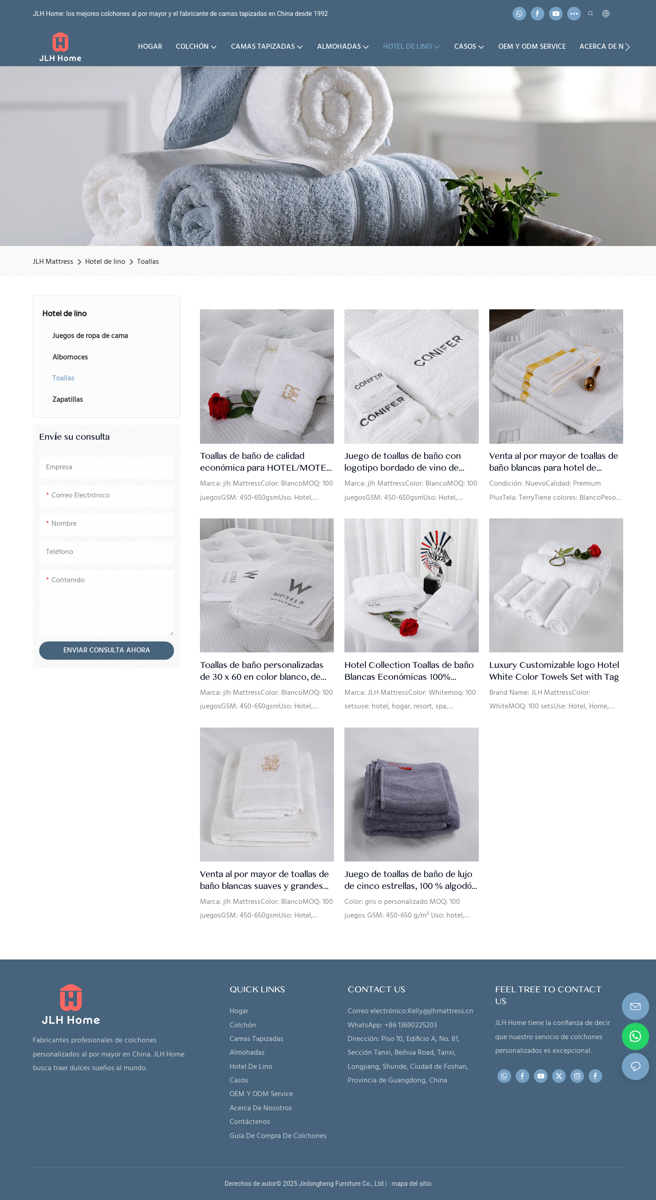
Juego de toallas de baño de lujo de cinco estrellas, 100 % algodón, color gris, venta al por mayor (411, 880)
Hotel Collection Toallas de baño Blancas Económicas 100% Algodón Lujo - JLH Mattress (409, 671)
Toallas (148, 262)
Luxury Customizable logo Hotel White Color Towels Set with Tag (554, 671)
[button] (627, 47)
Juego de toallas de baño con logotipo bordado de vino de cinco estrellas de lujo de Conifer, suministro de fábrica (404, 462)
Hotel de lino (105, 262)
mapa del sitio (409, 1183)
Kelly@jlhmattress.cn (440, 1011)
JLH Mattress (53, 262)
